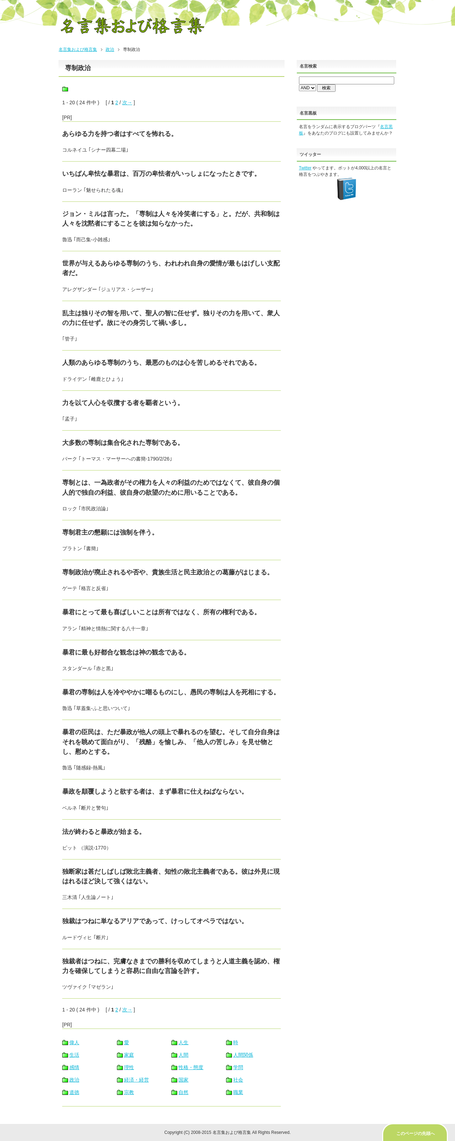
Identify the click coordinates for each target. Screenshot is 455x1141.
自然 (183, 1092)
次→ (127, 102)
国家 (183, 1080)
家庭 (129, 1055)
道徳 (74, 1092)
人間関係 (243, 1055)
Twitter (305, 167)
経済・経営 (136, 1080)
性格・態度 (190, 1067)
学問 (238, 1067)
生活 (74, 1055)
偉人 (74, 1042)
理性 (129, 1067)
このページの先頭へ (415, 1133)
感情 (74, 1067)
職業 (238, 1092)
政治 (110, 49)
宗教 (129, 1092)
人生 (183, 1042)
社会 (238, 1080)
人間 (183, 1055)
